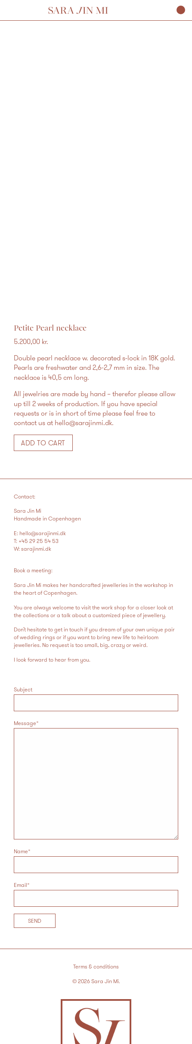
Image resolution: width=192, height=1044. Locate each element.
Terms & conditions (96, 966)
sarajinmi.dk (36, 548)
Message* (96, 779)
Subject (96, 698)
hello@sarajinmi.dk (42, 533)
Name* (96, 860)
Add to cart (43, 442)
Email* (96, 894)
